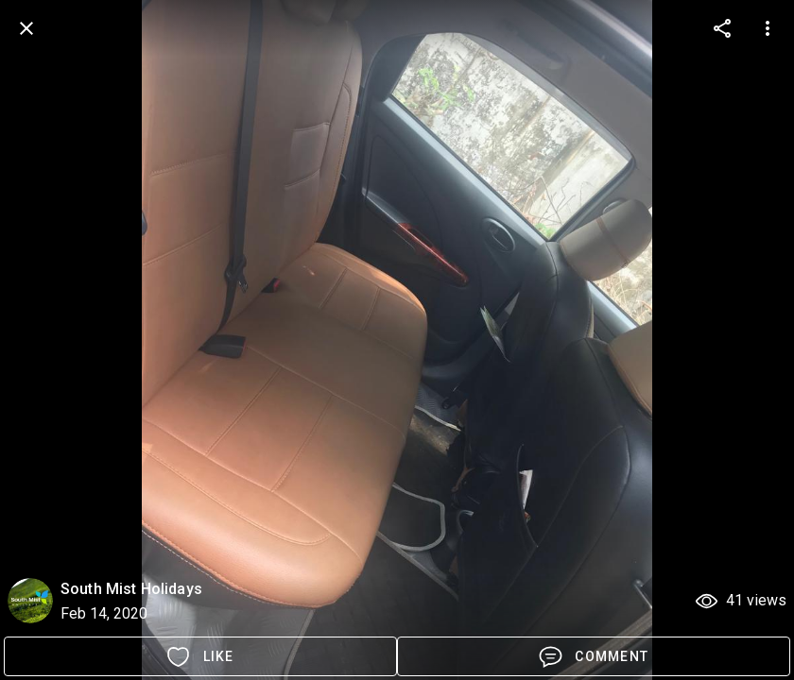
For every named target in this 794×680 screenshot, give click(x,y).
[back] (26, 28)
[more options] (722, 28)
